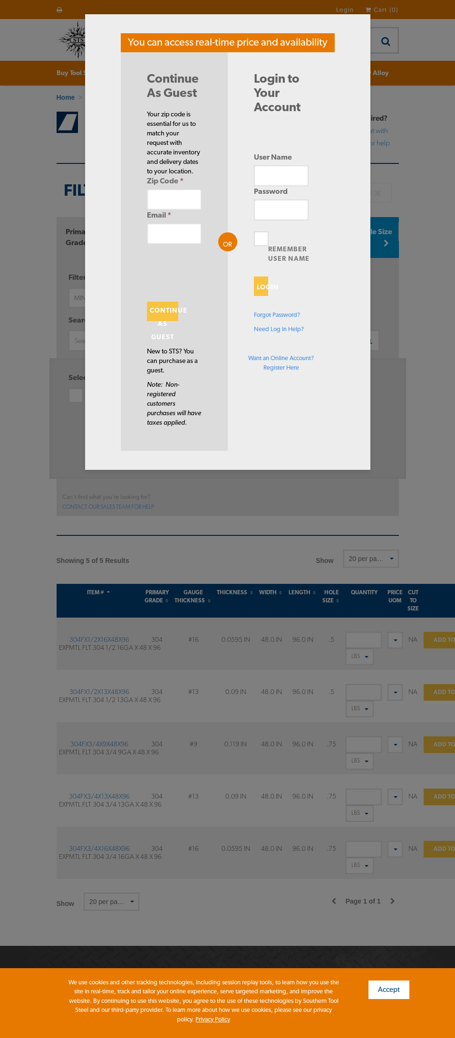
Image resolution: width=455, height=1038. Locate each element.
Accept (389, 989)
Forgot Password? (277, 314)
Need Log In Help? (279, 329)
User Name (273, 157)
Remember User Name (289, 253)
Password (271, 191)
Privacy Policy (212, 1019)
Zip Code (165, 180)
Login (262, 287)
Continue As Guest (164, 313)
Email (159, 214)
